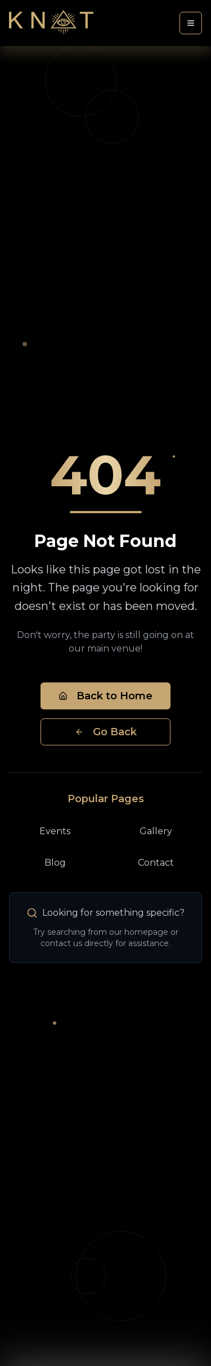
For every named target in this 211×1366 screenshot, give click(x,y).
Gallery (156, 831)
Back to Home (105, 696)
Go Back (106, 732)
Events (54, 831)
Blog (55, 862)
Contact (156, 862)
